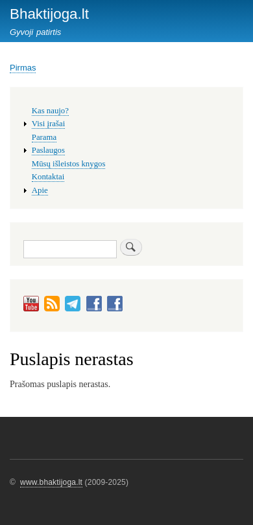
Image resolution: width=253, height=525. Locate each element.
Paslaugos (48, 150)
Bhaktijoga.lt (49, 14)
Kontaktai (48, 176)
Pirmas (23, 68)
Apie (40, 190)
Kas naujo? (50, 110)
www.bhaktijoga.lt (51, 482)
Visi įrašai (48, 123)
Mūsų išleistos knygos (69, 163)
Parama (44, 137)
